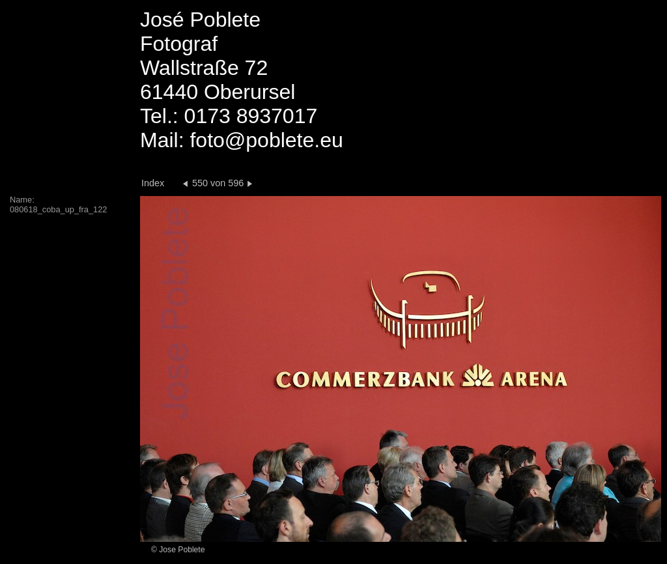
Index (152, 183)
